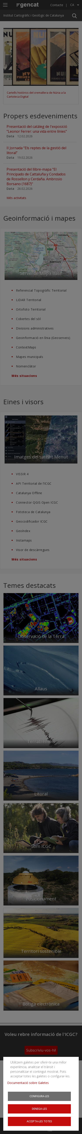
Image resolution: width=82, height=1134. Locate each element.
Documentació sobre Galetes (29, 1083)
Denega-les (39, 1108)
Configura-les (39, 1096)
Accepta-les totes (39, 1121)
